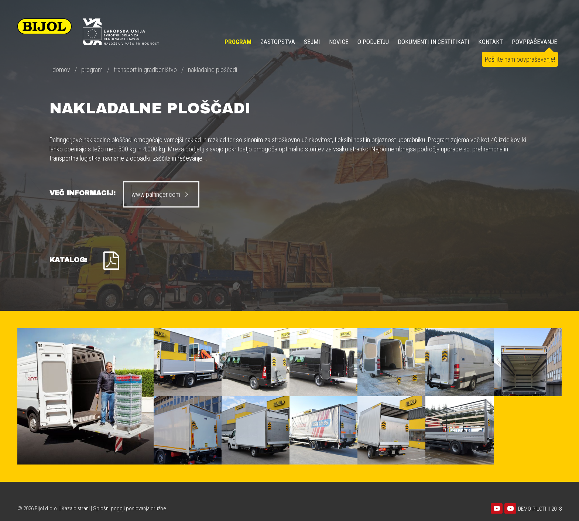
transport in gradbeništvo (145, 69)
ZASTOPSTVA (277, 41)
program (92, 69)
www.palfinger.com (161, 194)
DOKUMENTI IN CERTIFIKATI (433, 41)
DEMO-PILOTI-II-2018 (540, 508)
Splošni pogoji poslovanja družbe (129, 508)
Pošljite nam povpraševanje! (520, 59)
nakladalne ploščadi (212, 69)
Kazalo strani (76, 508)
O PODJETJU (373, 41)
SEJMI (312, 41)
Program (238, 41)
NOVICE (339, 41)
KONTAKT (490, 41)
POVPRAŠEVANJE (534, 41)
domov (61, 69)
